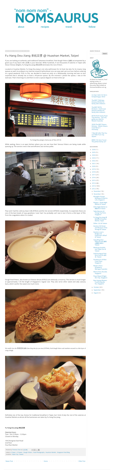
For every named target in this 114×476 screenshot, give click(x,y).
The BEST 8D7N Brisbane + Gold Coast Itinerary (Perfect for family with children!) (99, 109)
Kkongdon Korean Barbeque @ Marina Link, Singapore (100, 198)
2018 (94, 172)
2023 (94, 158)
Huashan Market (51, 452)
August (96, 293)
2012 (94, 189)
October (96, 287)
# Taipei (13, 452)
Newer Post (9, 461)
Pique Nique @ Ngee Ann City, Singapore (100, 277)
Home (46, 461)
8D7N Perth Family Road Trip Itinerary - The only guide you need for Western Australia (99, 118)
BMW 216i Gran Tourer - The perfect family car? (99, 141)
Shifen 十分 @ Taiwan (100, 223)
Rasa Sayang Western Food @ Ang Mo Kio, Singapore (100, 282)
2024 (94, 155)
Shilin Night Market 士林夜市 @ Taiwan (100, 207)
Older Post (82, 461)
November (97, 194)
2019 (94, 169)
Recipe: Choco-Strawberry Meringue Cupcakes (100, 267)
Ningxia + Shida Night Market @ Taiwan (100, 203)
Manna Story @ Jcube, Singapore (100, 272)
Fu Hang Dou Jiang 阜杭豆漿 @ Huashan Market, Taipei (100, 219)
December (97, 191)
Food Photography (39, 452)
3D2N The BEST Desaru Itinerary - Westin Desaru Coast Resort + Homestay (100, 126)
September (97, 290)
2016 (94, 177)
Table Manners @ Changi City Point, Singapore (99, 212)
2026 (94, 149)
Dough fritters (28, 452)
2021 (94, 163)
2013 (94, 186)
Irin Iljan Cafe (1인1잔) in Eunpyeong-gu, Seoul (99, 96)
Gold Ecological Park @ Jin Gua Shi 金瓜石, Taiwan (99, 255)
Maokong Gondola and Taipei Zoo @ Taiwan (99, 249)
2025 (94, 152)
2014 (94, 183)
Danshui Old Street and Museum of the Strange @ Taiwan (100, 227)
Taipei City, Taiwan (17, 454)
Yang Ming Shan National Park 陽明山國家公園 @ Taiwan (100, 242)
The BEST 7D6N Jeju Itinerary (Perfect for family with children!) (98, 101)
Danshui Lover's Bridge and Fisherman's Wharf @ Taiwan (100, 234)
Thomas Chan (16, 450)
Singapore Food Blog (63, 452)
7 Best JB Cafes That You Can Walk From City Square (99, 134)
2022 (94, 161)
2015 (94, 180)
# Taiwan (20, 452)
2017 (94, 175)
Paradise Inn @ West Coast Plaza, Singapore (99, 261)
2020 (94, 166)
